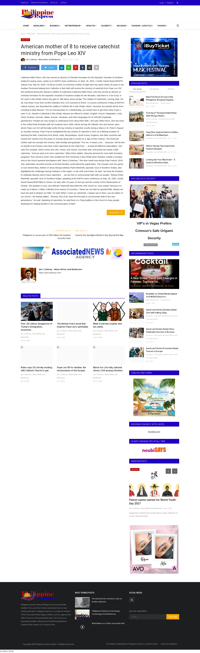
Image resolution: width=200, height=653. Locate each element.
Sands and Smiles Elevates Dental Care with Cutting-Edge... (161, 311)
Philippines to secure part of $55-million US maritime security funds (47, 237)
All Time (171, 89)
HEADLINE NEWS (151, 245)
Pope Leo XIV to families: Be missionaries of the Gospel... (71, 369)
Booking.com (154, 431)
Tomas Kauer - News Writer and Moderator (147, 286)
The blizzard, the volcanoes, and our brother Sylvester (107, 600)
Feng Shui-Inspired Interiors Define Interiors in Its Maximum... (162, 133)
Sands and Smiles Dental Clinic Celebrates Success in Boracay (160, 330)
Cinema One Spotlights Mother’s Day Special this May (99, 235)
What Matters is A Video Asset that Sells (108, 623)
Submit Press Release (39, 2)
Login (162, 3)
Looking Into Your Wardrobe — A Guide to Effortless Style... (160, 161)
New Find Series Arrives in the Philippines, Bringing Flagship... (160, 98)
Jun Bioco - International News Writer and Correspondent (161, 317)
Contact (63, 2)
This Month (154, 89)
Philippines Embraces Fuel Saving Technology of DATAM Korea (106, 612)
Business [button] (55, 25)
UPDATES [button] (91, 25)
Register (170, 3)
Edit (175, 244)
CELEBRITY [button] (106, 25)
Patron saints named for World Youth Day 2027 (152, 501)
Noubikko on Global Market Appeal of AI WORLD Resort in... (161, 295)
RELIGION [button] (122, 25)
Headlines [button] (39, 25)
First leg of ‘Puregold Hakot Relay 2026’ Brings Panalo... (161, 114)
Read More (116, 212)
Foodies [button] (162, 25)
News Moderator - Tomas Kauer (158, 103)
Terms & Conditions (169, 644)
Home (26, 25)
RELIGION (30, 34)
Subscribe (172, 616)
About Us (54, 2)
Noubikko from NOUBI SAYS (156, 138)
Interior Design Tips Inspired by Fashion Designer (160, 147)
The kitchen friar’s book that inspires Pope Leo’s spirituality (72, 325)
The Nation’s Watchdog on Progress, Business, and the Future (132, 644)
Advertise (24, 2)
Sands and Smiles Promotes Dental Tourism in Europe (162, 349)
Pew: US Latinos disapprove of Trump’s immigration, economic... (36, 326)
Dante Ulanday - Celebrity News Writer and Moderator (160, 120)
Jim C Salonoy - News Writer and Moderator (41, 60)
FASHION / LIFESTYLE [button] (142, 25)
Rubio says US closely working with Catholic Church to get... (36, 369)
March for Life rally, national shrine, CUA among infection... (108, 369)
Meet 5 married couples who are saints (107, 325)
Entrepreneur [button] (73, 25)
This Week (137, 89)
